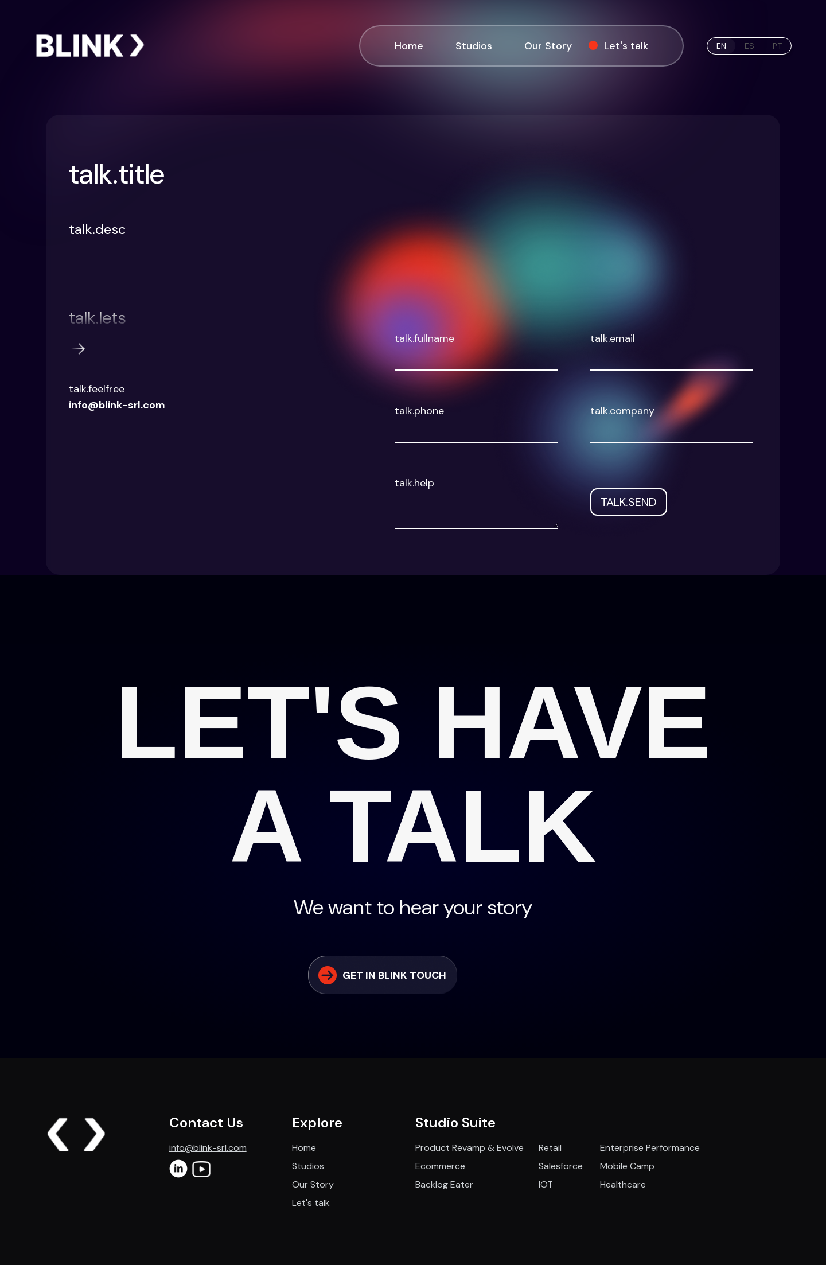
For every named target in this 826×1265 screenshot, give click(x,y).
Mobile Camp (627, 1166)
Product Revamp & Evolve (469, 1148)
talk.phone (419, 411)
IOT (546, 1184)
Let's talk (620, 46)
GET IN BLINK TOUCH (381, 975)
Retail (550, 1148)
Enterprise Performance (650, 1148)
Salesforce (561, 1166)
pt (777, 46)
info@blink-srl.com (117, 405)
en (721, 46)
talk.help (414, 483)
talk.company (622, 411)
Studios (473, 46)
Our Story (548, 46)
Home (409, 46)
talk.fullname (424, 338)
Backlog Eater (444, 1184)
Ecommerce (440, 1166)
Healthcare (623, 1184)
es (749, 46)
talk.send (629, 502)
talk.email (612, 338)
